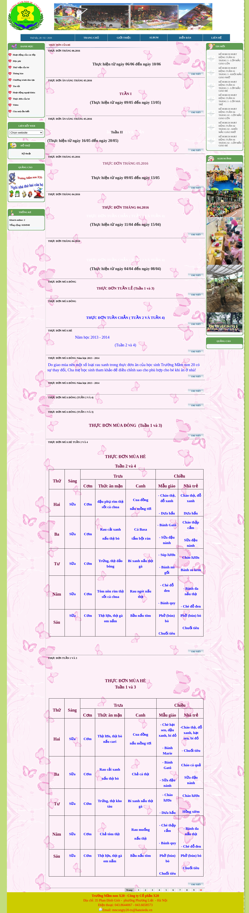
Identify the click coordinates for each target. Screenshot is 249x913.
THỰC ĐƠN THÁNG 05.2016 (64, 156)
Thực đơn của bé (21, 98)
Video (15, 105)
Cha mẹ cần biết (20, 111)
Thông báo (17, 73)
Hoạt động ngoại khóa (23, 92)
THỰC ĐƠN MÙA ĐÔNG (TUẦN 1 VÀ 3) (70, 411)
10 (201, 890)
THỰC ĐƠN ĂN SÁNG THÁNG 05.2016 (70, 80)
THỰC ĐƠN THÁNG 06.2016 (64, 50)
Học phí (16, 61)
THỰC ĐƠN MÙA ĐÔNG (62, 281)
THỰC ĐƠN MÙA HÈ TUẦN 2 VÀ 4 (68, 442)
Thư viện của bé (20, 67)
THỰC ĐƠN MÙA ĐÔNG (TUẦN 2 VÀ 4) (70, 397)
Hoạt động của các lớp (23, 54)
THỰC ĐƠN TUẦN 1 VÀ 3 (62, 658)
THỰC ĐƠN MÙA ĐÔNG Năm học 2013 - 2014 (73, 358)
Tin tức (16, 86)
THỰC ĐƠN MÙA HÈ (60, 330)
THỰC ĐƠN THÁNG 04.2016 (64, 194)
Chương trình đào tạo (23, 80)
